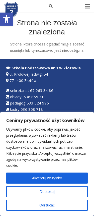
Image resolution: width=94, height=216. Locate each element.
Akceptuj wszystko (47, 178)
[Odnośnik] (12, 10)
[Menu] (87, 6)
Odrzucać (47, 205)
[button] (6, 19)
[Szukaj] (51, 6)
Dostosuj (47, 191)
